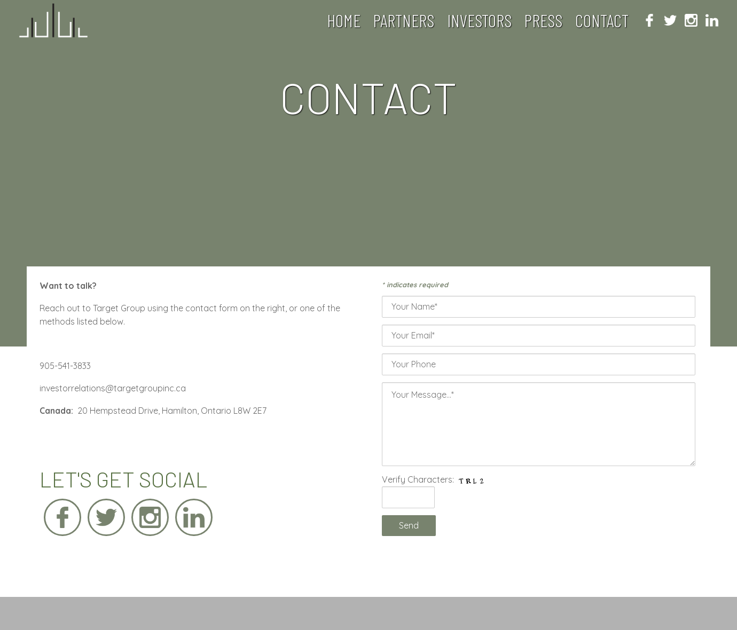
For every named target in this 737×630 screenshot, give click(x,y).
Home (343, 20)
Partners (403, 20)
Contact (602, 20)
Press (543, 20)
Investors (479, 20)
